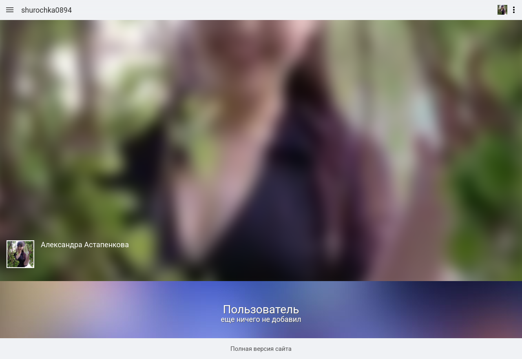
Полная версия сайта (261, 348)
